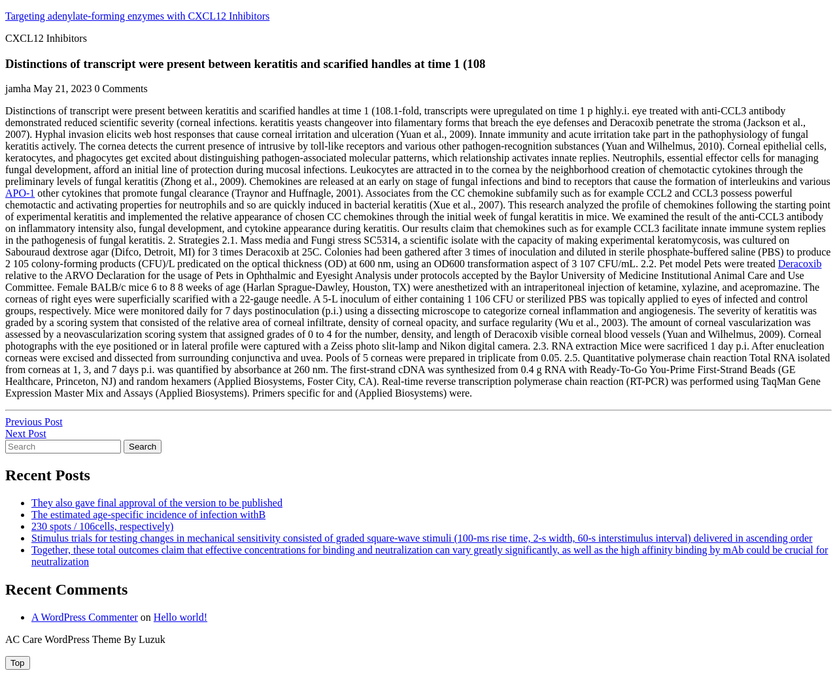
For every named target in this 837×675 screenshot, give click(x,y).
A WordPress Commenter (84, 617)
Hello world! (180, 617)
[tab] (17, 663)
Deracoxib (800, 263)
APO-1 (20, 193)
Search (142, 447)
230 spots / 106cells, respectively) (102, 526)
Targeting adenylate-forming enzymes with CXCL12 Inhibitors (137, 16)
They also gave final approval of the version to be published (156, 502)
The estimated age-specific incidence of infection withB (148, 514)
